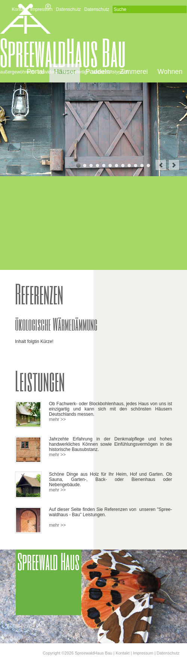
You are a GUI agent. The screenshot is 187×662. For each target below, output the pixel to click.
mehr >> (57, 419)
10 (135, 165)
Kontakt (19, 9)
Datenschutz (68, 9)
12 (148, 165)
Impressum (41, 9)
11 (142, 165)
